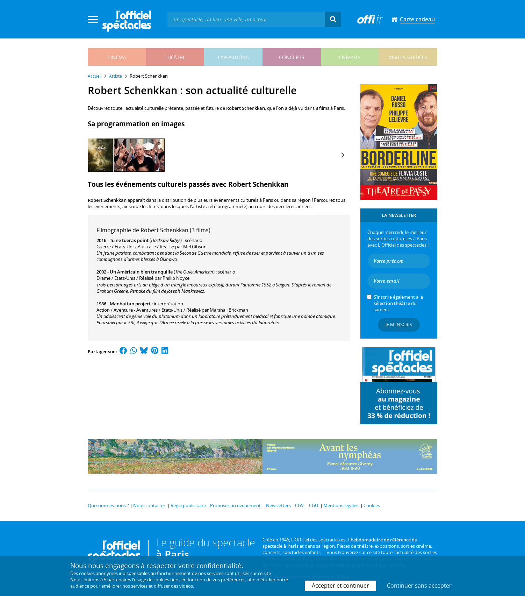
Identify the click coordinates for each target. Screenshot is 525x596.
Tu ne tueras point (129, 240)
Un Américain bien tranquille (141, 272)
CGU (313, 505)
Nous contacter (149, 505)
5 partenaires (117, 579)
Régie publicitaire (188, 505)
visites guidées (408, 57)
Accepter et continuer (340, 585)
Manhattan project (130, 303)
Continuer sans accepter (419, 585)
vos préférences (229, 579)
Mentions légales (340, 505)
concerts (291, 57)
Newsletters (278, 505)
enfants (350, 57)
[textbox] (246, 19)
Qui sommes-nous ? (108, 505)
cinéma (116, 57)
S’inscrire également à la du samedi (398, 303)
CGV (299, 505)
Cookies (372, 505)
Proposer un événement (235, 505)
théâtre (175, 57)
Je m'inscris (399, 324)
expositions (233, 57)
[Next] (342, 155)
